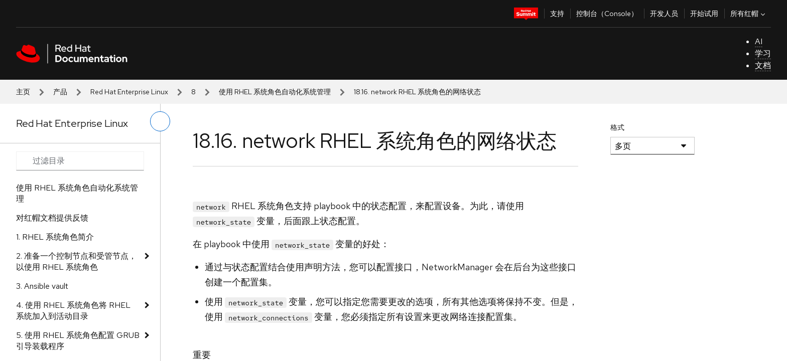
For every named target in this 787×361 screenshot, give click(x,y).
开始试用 (704, 13)
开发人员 (664, 13)
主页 (23, 91)
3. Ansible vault (42, 286)
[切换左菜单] (160, 121)
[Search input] (80, 160)
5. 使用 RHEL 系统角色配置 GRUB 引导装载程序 (78, 340)
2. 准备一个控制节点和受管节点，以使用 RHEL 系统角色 (76, 261)
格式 (617, 127)
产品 (60, 91)
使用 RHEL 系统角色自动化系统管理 (275, 91)
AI (758, 41)
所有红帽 (748, 13)
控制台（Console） (607, 13)
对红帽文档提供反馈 (52, 218)
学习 (763, 53)
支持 (557, 13)
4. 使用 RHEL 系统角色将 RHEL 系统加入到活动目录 (73, 310)
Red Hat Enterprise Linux (129, 91)
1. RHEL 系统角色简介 (55, 237)
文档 (763, 65)
